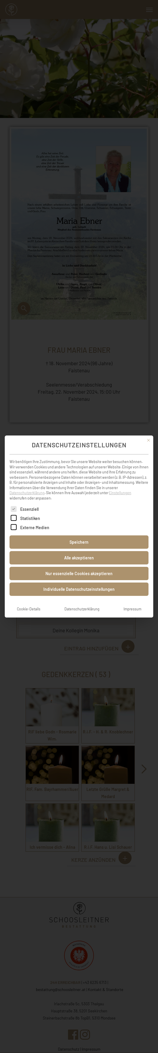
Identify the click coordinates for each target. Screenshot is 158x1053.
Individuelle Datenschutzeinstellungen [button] (79, 579)
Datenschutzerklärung (27, 483)
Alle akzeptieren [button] (79, 548)
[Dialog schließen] (148, 430)
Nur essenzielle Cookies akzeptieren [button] (79, 564)
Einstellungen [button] (120, 483)
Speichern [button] (79, 532)
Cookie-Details (28, 599)
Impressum (132, 599)
